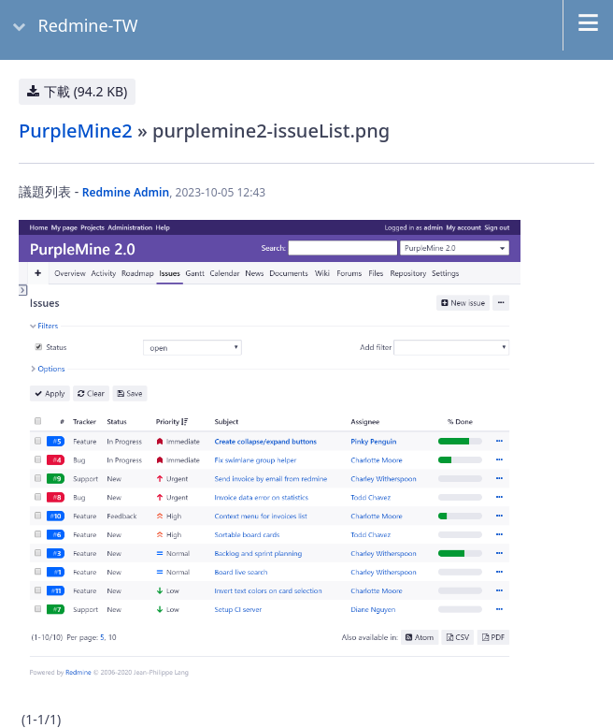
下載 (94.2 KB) (85, 91)
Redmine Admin (125, 192)
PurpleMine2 (76, 130)
